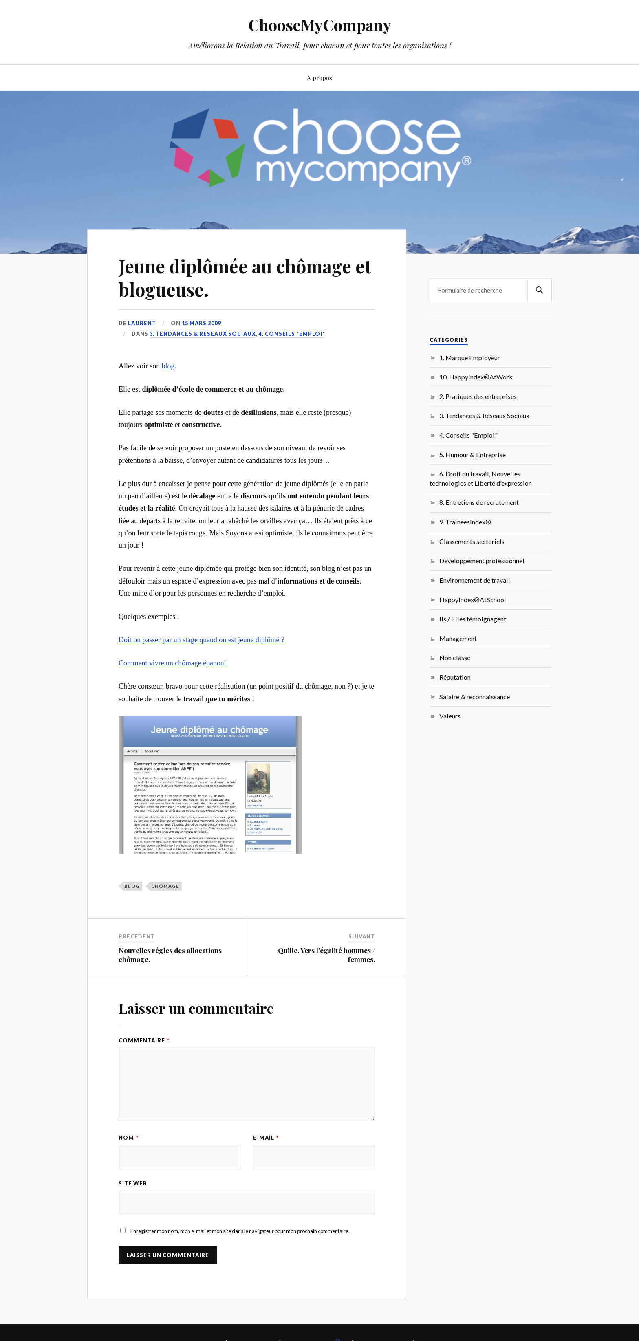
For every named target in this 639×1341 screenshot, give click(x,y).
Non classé (454, 657)
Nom (129, 1137)
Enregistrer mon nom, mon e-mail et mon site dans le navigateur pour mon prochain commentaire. (240, 1231)
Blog (132, 886)
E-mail (266, 1137)
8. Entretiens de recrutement (479, 502)
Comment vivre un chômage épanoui (173, 663)
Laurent (142, 323)
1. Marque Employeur (469, 357)
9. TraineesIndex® (465, 522)
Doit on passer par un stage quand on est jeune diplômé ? (201, 640)
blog (168, 366)
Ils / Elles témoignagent (472, 619)
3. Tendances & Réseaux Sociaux (203, 333)
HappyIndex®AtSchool (472, 599)
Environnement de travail (474, 580)
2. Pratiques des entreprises (478, 396)
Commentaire (144, 1040)
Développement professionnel (481, 560)
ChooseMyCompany (319, 24)
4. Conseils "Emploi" (292, 333)
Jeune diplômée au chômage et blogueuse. (245, 277)
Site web (133, 1183)
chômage (165, 886)
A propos (319, 77)
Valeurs (450, 716)
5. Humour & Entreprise (472, 454)
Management (458, 638)
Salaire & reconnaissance (474, 696)
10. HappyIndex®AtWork (476, 377)
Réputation (455, 677)
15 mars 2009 (201, 323)
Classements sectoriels (472, 541)
